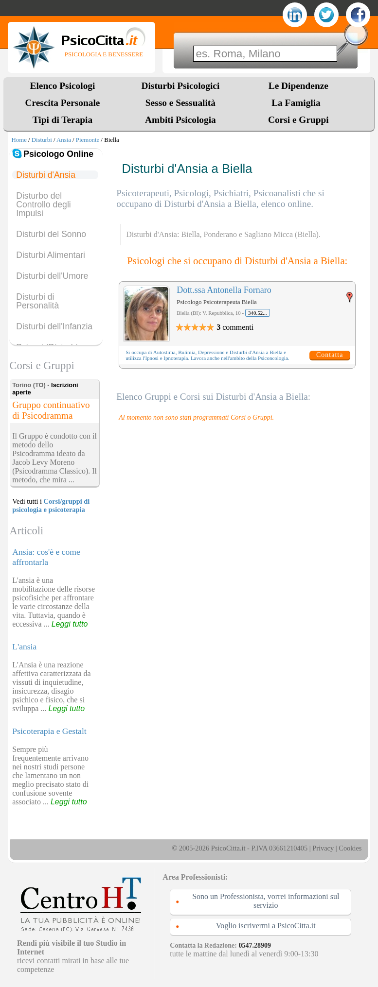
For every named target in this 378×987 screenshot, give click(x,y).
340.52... (257, 313)
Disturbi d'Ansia (45, 174)
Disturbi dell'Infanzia (54, 326)
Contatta (329, 354)
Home (19, 139)
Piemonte (87, 139)
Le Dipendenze (298, 86)
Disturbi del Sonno (51, 234)
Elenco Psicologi (62, 86)
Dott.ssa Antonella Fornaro (224, 290)
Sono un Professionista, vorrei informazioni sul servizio (265, 900)
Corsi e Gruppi (298, 120)
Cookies (350, 848)
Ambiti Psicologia (180, 120)
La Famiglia (298, 103)
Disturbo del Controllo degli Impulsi (43, 204)
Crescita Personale (62, 103)
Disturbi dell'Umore (52, 276)
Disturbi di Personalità (37, 301)
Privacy (323, 848)
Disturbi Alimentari (50, 255)
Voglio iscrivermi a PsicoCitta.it (266, 925)
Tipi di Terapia (62, 120)
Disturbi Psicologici (181, 86)
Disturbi (42, 139)
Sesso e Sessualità (180, 103)
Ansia (63, 139)
